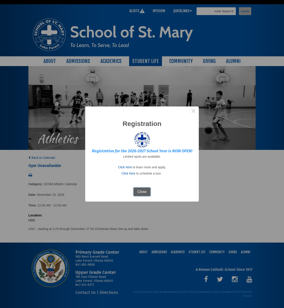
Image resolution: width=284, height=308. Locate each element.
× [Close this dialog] (193, 111)
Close (142, 192)
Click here (125, 167)
